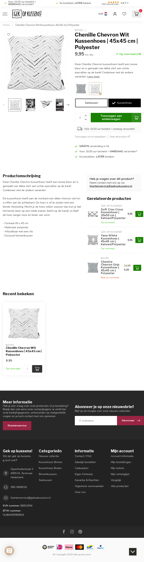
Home (6, 25)
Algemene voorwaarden (89, 486)
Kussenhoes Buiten (50, 468)
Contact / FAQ (83, 456)
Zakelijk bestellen (85, 462)
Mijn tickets (117, 468)
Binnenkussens (48, 474)
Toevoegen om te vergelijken (90, 136)
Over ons (80, 492)
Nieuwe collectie (49, 456)
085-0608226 (19, 487)
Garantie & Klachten (87, 480)
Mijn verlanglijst (120, 474)
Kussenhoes (124, 103)
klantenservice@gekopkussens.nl (111, 186)
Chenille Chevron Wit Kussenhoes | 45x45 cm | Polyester (47, 25)
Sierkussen (91, 103)
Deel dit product (120, 136)
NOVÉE (79, 30)
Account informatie (122, 456)
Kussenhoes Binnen (50, 462)
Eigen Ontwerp (84, 474)
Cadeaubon (81, 468)
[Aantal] (27, 369)
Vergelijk (116, 480)
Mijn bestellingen (121, 462)
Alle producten (120, 486)
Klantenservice (17, 425)
